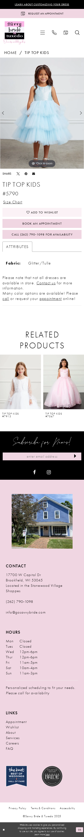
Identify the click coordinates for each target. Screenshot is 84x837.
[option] (42, 113)
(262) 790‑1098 (19, 601)
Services (13, 737)
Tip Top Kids (37, 52)
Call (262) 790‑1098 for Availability (42, 234)
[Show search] (77, 32)
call (5, 298)
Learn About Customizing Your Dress (42, 4)
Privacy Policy (17, 808)
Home (10, 52)
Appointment (16, 721)
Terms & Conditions (43, 808)
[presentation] (20, 382)
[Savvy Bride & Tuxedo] (14, 33)
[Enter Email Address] (42, 456)
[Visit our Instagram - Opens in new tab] (49, 472)
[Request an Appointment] (42, 13)
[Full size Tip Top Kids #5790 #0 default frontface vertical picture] (42, 113)
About (11, 732)
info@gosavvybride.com (26, 612)
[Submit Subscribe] (75, 456)
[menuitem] (42, 32)
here (47, 834)
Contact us (46, 282)
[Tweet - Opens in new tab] (18, 174)
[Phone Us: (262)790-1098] (54, 32)
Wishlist (12, 727)
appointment (50, 298)
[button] (42, 32)
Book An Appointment (42, 223)
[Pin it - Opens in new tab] (26, 174)
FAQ (9, 748)
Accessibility (67, 808)
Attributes (17, 246)
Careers (12, 743)
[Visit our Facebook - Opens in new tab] (34, 472)
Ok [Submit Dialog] (80, 829)
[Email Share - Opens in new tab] (33, 174)
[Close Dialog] (4, 830)
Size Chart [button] (12, 202)
